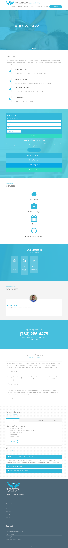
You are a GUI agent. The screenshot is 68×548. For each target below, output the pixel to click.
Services (13, 6)
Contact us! (34, 150)
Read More (12, 441)
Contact (46, 6)
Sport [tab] (26, 420)
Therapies (32, 6)
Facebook (8, 509)
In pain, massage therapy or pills (18, 471)
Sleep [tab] (55, 420)
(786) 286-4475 (13, 534)
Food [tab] (12, 420)
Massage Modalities (23, 6)
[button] (2, 30)
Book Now (34, 136)
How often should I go (15, 466)
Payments (55, 6)
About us (39, 6)
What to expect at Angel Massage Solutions (21, 457)
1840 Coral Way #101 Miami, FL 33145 (14, 531)
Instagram (8, 511)
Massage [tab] (40, 420)
